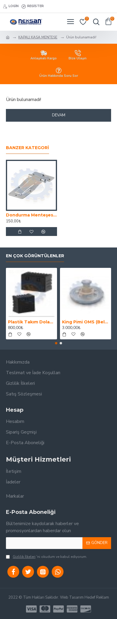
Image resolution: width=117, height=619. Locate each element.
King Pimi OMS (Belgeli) (85, 322)
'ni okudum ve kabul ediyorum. (46, 556)
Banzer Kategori (27, 147)
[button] (56, 343)
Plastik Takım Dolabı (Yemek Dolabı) (31, 322)
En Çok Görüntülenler (35, 255)
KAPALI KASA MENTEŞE (37, 37)
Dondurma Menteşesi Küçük (31, 215)
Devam (58, 115)
